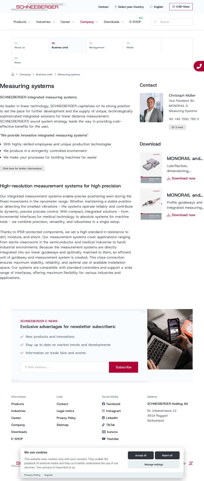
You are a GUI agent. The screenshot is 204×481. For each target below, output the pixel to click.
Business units (67, 45)
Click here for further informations (22, 168)
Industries (44, 22)
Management (105, 45)
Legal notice (65, 411)
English (156, 6)
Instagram (111, 411)
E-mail (177, 127)
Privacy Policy (66, 418)
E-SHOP (135, 22)
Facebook (111, 404)
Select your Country (129, 6)
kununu (110, 432)
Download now (184, 178)
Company (87, 22)
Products (20, 22)
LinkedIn (110, 418)
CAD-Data (180, 6)
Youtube (110, 439)
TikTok (108, 425)
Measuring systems (69, 74)
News (30, 60)
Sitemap (63, 425)
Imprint (48, 475)
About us (30, 45)
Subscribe (123, 367)
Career (66, 22)
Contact (103, 6)
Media (142, 45)
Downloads (112, 22)
